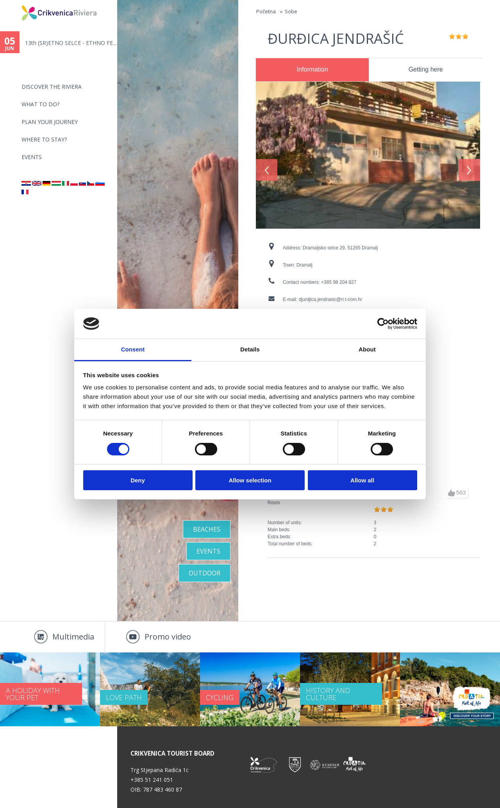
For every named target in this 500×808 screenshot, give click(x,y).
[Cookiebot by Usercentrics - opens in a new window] (383, 324)
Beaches (206, 529)
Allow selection (250, 480)
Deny (137, 480)
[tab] (312, 70)
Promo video (168, 636)
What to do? (40, 104)
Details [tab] (250, 349)
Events (31, 157)
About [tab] (367, 349)
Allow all (362, 480)
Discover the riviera (51, 86)
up (451, 493)
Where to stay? (44, 139)
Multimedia (73, 636)
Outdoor (204, 573)
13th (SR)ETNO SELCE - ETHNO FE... (70, 43)
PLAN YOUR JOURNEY (49, 121)
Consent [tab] (133, 349)
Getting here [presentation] (426, 69)
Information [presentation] (312, 69)
